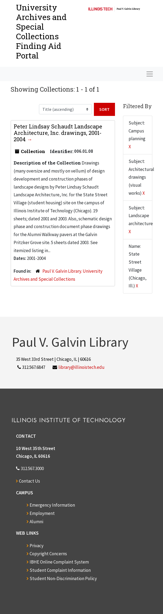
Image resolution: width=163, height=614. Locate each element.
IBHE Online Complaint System (59, 562)
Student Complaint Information (60, 570)
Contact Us (29, 481)
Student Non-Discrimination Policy (63, 578)
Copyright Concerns (48, 554)
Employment (42, 513)
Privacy (36, 546)
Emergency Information (52, 505)
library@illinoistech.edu (81, 367)
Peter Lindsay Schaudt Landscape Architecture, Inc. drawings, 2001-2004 (58, 133)
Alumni (36, 522)
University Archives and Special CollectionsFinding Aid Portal (41, 31)
